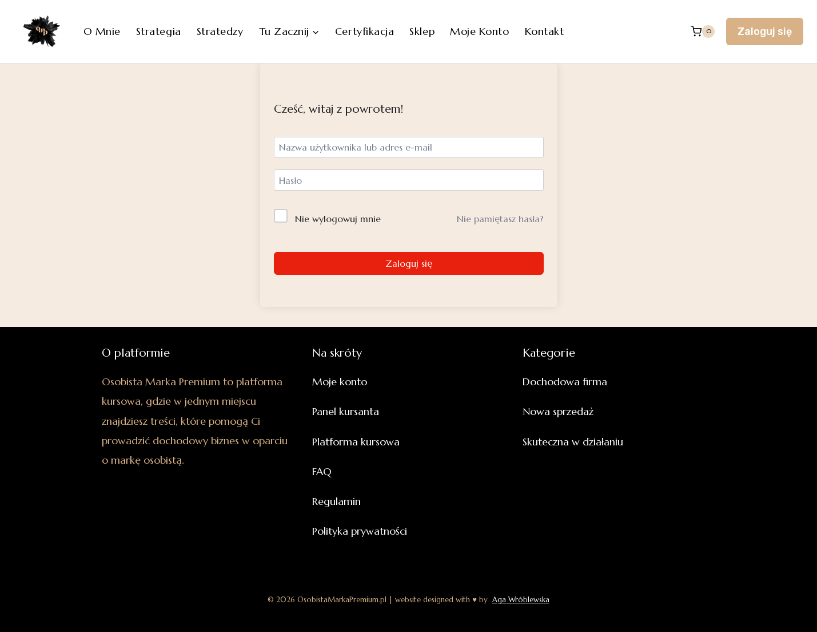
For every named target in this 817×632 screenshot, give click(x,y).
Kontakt (544, 31)
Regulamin (336, 501)
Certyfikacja (364, 31)
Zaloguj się (765, 31)
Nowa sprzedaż (558, 411)
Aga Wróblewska (520, 600)
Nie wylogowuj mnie (338, 218)
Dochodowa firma (565, 381)
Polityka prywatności (359, 531)
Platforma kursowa (356, 441)
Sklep (422, 31)
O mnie (102, 31)
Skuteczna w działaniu (573, 441)
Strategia (158, 31)
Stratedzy (220, 31)
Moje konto (479, 31)
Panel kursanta (345, 411)
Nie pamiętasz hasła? (500, 218)
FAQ (322, 471)
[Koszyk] (703, 31)
